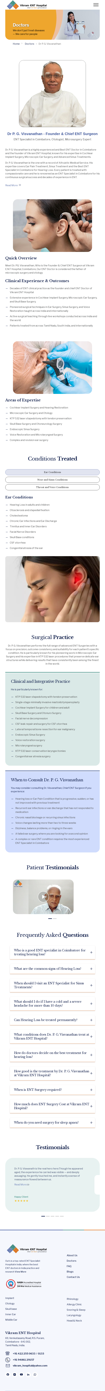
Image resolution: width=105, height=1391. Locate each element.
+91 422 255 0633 (24, 1354)
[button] (50, 919)
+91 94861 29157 (23, 1360)
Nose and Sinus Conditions (52, 479)
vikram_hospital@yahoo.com (30, 1366)
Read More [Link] (11, 185)
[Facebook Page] (8, 1375)
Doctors (71, 1261)
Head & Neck (74, 1321)
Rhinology (72, 1299)
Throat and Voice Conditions (52, 487)
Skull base (11, 1309)
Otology (9, 1304)
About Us (72, 1256)
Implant (9, 1298)
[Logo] (26, 5)
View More (20, 1272)
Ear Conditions (52, 472)
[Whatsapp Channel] (35, 1375)
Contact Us (73, 1277)
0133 (41, 1354)
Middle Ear (11, 1320)
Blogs (70, 1272)
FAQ (69, 1267)
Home (16, 43)
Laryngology (74, 1315)
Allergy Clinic (74, 1305)
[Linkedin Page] (28, 1375)
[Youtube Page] (21, 1375)
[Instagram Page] (14, 1375)
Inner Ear (10, 1315)
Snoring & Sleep (76, 1310)
